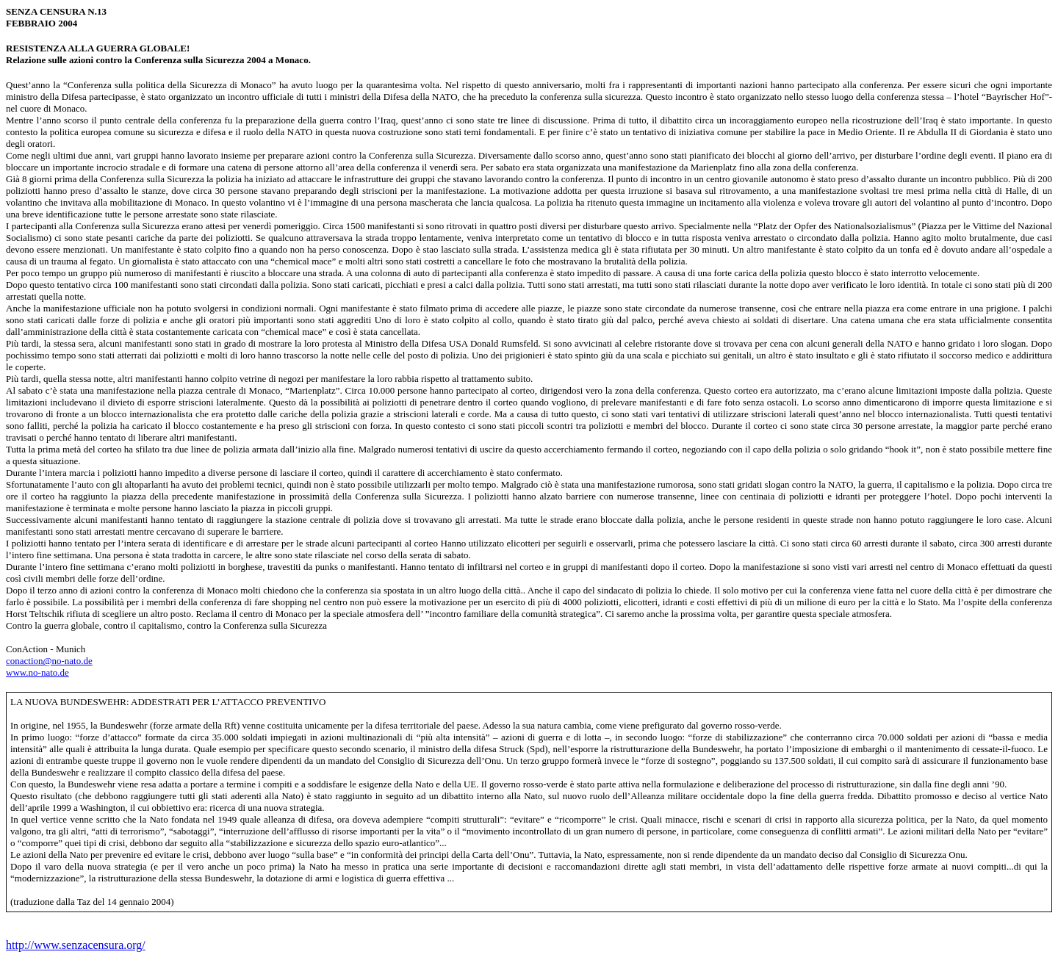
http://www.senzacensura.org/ (75, 945)
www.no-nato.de (37, 672)
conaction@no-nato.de (49, 660)
